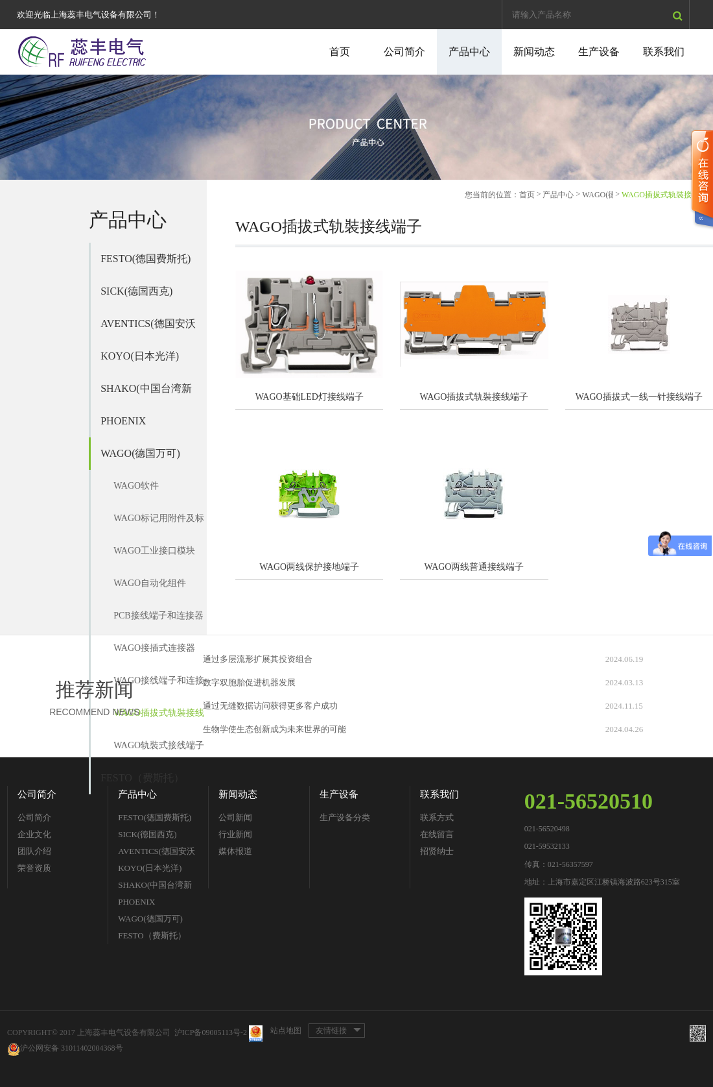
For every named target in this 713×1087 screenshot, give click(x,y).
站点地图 (285, 1030)
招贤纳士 (437, 851)
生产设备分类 (345, 817)
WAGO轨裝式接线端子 (158, 745)
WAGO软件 (136, 486)
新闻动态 (534, 51)
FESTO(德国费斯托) (145, 258)
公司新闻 (235, 817)
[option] (356, 127)
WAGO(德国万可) (140, 453)
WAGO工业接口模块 (154, 551)
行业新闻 (235, 834)
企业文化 (34, 834)
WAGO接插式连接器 (154, 648)
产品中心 (469, 51)
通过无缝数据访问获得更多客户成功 (270, 706)
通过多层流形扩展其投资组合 (257, 659)
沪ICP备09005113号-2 (210, 1033)
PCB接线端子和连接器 (158, 615)
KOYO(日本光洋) (139, 355)
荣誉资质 (34, 868)
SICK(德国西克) (136, 291)
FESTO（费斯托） (142, 777)
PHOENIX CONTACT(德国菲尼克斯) (147, 426)
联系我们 (663, 51)
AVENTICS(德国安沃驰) (147, 329)
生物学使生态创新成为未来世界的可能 (274, 729)
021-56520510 (588, 801)
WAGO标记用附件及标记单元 (158, 524)
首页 (339, 51)
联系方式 (437, 817)
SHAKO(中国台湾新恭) (145, 394)
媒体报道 (235, 851)
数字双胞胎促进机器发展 (249, 682)
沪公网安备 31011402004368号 (65, 1049)
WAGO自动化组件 (149, 583)
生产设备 (599, 51)
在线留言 (437, 834)
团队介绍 (34, 851)
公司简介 (404, 51)
